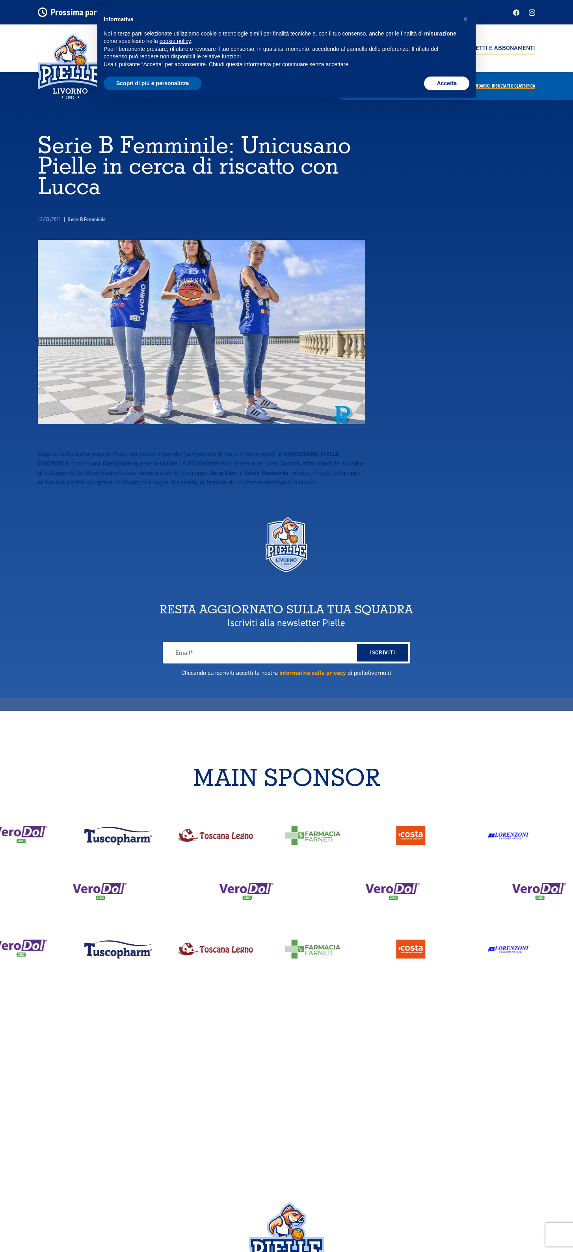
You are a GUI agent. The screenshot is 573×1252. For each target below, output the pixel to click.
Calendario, (501, 86)
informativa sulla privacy (312, 673)
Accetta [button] (447, 83)
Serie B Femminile (87, 219)
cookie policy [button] (175, 41)
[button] (465, 19)
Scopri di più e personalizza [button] (152, 83)
